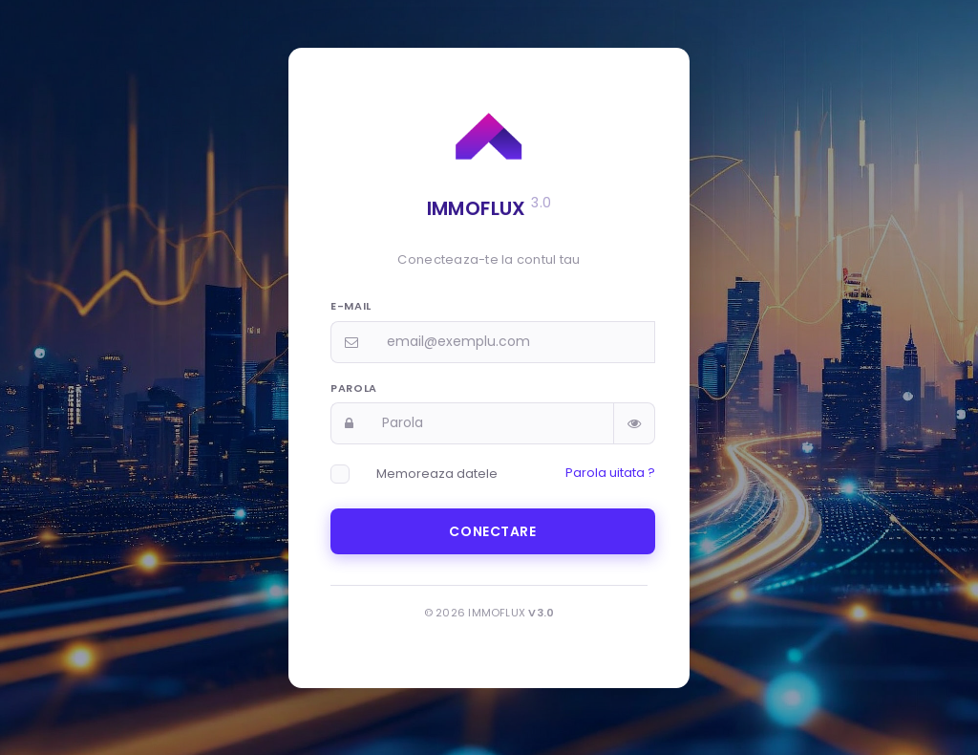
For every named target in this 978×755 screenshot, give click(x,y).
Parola (353, 388)
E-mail (351, 305)
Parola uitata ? (610, 473)
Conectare (492, 531)
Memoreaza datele (437, 473)
